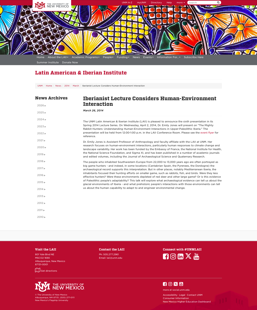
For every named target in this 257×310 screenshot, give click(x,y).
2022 (40, 133)
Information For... (168, 58)
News (136, 57)
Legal (182, 295)
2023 (40, 126)
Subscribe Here (193, 57)
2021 (40, 140)
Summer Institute (48, 62)
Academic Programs (85, 58)
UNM (40, 85)
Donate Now (70, 62)
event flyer (207, 132)
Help (169, 2)
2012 (40, 203)
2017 (40, 168)
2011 (40, 210)
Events (148, 58)
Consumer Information (176, 298)
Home (40, 57)
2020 (40, 147)
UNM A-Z (127, 2)
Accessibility (170, 295)
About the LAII (58, 58)
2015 (40, 182)
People (108, 58)
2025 (40, 112)
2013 (40, 196)
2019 (40, 154)
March (76, 85)
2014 (66, 85)
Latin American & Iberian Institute (81, 73)
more (181, 2)
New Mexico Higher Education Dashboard (187, 301)
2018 (40, 161)
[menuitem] (40, 57)
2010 (40, 217)
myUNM (141, 2)
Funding (123, 58)
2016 (40, 175)
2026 (40, 105)
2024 (40, 119)
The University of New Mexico (52, 5)
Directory (156, 2)
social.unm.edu (181, 290)
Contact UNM (194, 295)
